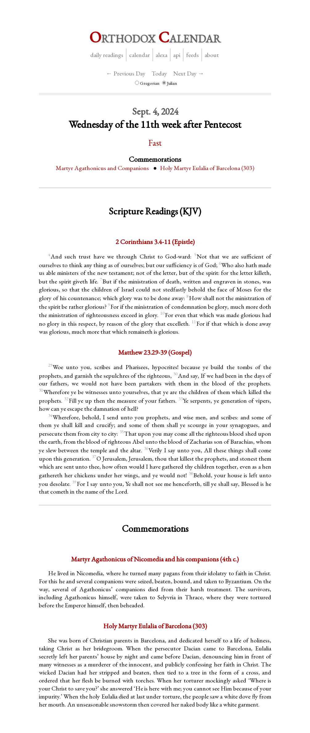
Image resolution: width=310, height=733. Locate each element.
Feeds (192, 55)
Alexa (161, 55)
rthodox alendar (155, 37)
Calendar (139, 55)
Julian (169, 83)
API (176, 55)
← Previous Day (125, 73)
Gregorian (147, 83)
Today (159, 73)
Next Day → (188, 73)
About (212, 55)
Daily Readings (106, 55)
